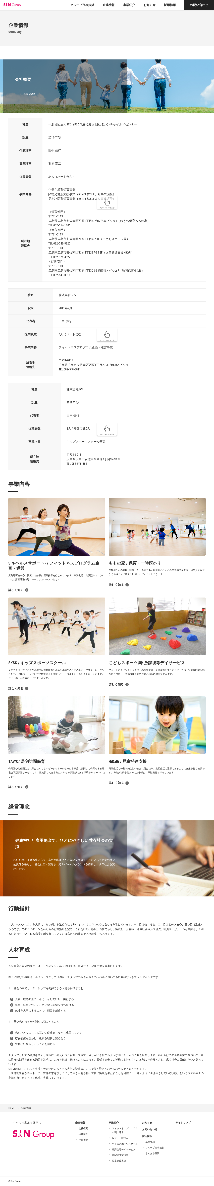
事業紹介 (114, 1122)
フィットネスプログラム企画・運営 (125, 1130)
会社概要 (83, 1128)
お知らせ (147, 1122)
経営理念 (83, 1134)
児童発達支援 (119, 1160)
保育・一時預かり (121, 1138)
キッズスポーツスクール (125, 1143)
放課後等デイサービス (123, 1149)
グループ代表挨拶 (154, 1147)
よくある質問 (152, 1153)
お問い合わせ (199, 5)
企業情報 (25, 1108)
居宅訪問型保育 (120, 1155)
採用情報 (147, 1136)
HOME (11, 1108)
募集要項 (150, 1142)
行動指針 (83, 1139)
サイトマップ (183, 1122)
